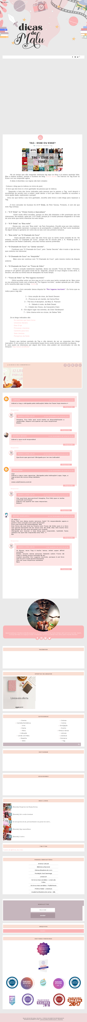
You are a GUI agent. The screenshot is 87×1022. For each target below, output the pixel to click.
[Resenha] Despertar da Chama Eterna (25, 807)
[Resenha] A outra (18, 836)
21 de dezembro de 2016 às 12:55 (61, 400)
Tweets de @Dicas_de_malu (13, 850)
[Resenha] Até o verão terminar (23, 814)
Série (23, 741)
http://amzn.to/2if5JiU (21, 347)
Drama (24, 728)
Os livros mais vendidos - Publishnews (43, 885)
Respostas (15, 410)
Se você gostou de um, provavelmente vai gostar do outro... (32, 822)
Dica (23, 725)
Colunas (46, 145)
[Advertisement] (43, 74)
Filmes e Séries (64, 730)
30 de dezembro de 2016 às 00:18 (61, 516)
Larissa (16, 400)
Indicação (24, 733)
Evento (63, 728)
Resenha (24, 738)
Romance (63, 738)
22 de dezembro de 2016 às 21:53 (56, 454)
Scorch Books (51, 176)
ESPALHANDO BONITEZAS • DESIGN (51, 1019)
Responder (69, 407)
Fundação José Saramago (43, 873)
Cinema (23, 720)
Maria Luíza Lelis (26, 416)
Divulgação (64, 725)
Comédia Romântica (24, 723)
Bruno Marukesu (21, 516)
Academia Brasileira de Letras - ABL (43, 892)
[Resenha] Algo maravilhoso (22, 829)
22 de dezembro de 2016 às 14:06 (61, 470)
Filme (24, 730)
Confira (34, 284)
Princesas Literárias (21, 328)
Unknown (17, 470)
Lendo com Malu (23, 735)
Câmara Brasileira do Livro (43, 870)
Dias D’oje (18, 325)
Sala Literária (19, 333)
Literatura (63, 735)
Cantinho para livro (21, 331)
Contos (63, 723)
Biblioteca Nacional (43, 867)
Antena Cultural (43, 863)
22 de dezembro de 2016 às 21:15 (56, 416)
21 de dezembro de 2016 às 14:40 (61, 436)
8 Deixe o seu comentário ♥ (19, 365)
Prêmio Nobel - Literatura (43, 889)
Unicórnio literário (21, 323)
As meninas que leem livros (24, 320)
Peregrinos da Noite (21, 336)
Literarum (43, 876)
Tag (50, 145)
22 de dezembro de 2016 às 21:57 (56, 495)
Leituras (63, 733)
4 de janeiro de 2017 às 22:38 (57, 547)
